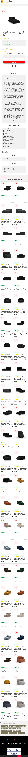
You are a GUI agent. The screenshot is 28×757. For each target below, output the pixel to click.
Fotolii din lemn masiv (7, 730)
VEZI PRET (14, 62)
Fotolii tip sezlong (22, 726)
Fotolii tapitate (21, 733)
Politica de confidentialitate (16, 743)
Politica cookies (12, 756)
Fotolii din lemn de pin (16, 728)
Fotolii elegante (13, 733)
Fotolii (3, 7)
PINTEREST (17, 740)
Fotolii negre (5, 726)
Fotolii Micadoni (9, 7)
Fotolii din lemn (16, 730)
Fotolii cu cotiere (5, 728)
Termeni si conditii (6, 743)
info (12, 201)
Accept (18, 756)
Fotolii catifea (5, 733)
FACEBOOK (10, 740)
